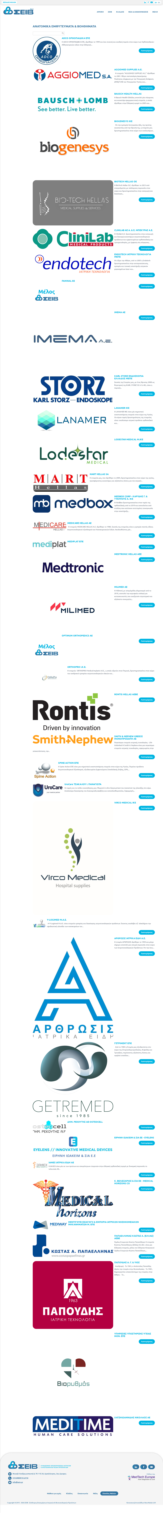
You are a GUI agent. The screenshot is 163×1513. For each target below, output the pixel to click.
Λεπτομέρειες (147, 50)
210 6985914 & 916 (18, 1478)
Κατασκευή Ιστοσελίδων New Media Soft (141, 1503)
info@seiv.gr (15, 1482)
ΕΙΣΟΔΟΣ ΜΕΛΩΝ (9, 2)
